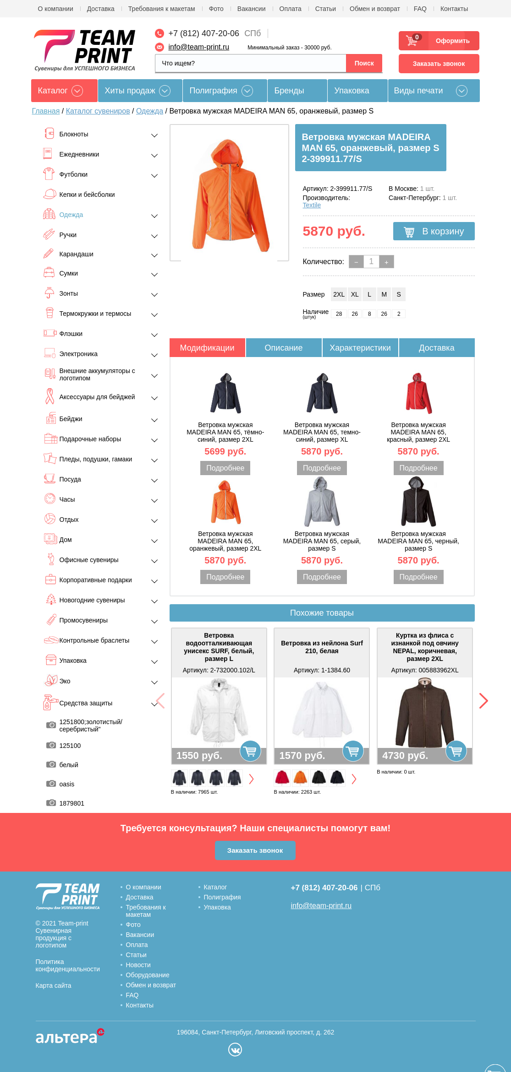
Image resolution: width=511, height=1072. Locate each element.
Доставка (101, 8)
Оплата (291, 8)
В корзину (434, 231)
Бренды (289, 90)
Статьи (325, 8)
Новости (138, 965)
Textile (312, 205)
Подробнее (225, 468)
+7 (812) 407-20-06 (204, 33)
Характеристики (360, 347)
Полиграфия (213, 90)
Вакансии (251, 8)
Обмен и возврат (375, 8)
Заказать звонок (439, 63)
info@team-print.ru (199, 47)
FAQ (420, 8)
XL (355, 294)
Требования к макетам (161, 8)
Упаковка (352, 90)
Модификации (207, 347)
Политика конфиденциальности (68, 965)
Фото (216, 8)
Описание (284, 347)
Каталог (215, 887)
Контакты (454, 8)
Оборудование (148, 975)
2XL (339, 294)
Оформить (450, 40)
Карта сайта (53, 985)
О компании (55, 8)
